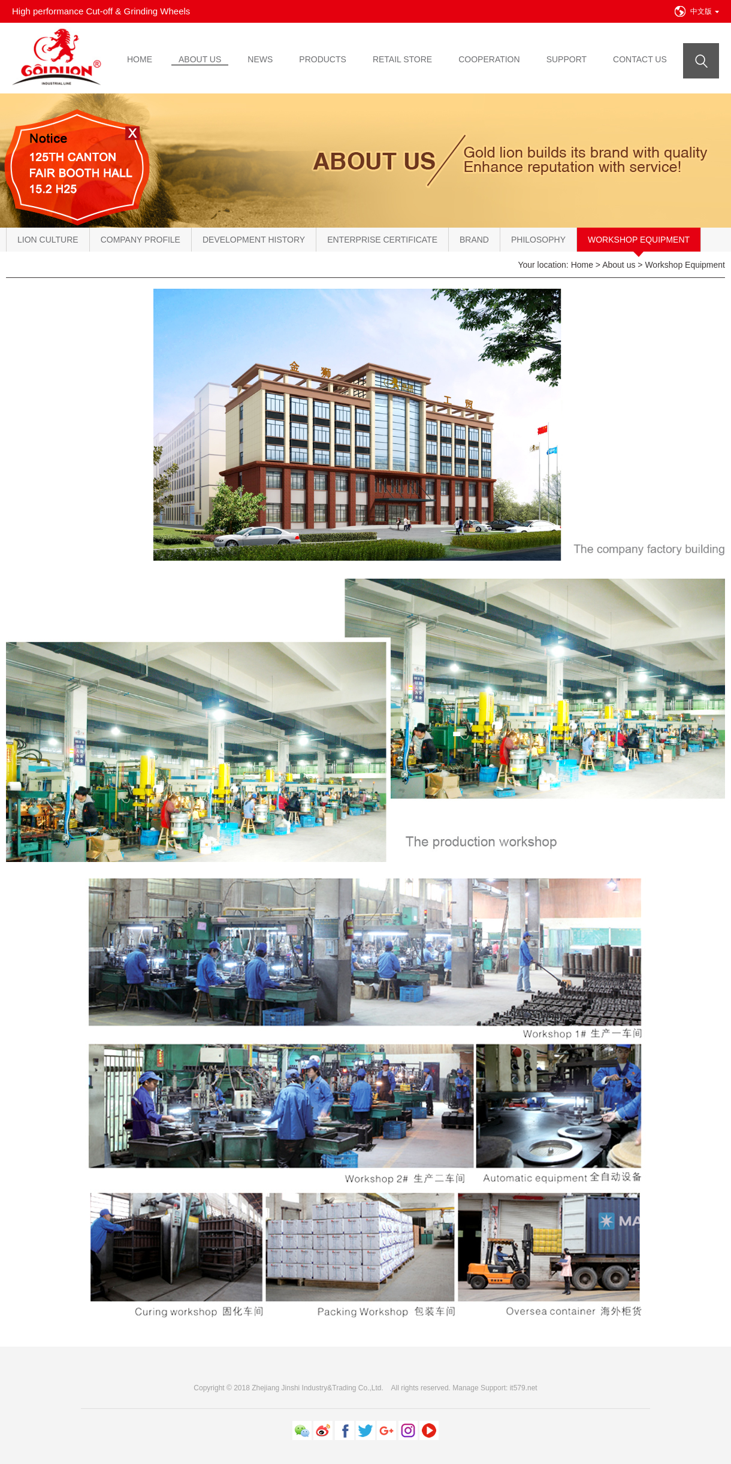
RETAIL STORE (402, 59)
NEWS (260, 59)
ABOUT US (200, 59)
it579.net (523, 1388)
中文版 (704, 11)
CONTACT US (640, 59)
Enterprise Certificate (382, 239)
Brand (474, 239)
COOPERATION (488, 59)
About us (618, 265)
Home (582, 265)
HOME (139, 59)
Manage (465, 1388)
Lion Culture (47, 239)
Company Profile (140, 239)
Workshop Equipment (639, 239)
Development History (254, 239)
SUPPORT (566, 59)
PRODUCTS (322, 59)
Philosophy (538, 239)
